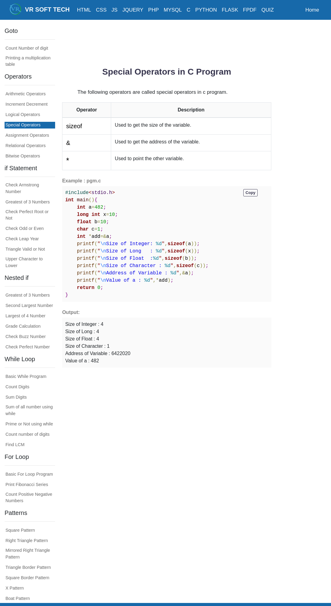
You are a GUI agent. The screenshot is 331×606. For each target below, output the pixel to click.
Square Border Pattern (27, 577)
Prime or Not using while (29, 423)
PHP (153, 10)
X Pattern (14, 588)
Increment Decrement (26, 104)
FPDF (249, 10)
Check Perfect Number (27, 346)
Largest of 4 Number (25, 315)
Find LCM (14, 444)
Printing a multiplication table (28, 61)
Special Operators (22, 124)
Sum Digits (16, 397)
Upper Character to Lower (24, 262)
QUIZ (267, 10)
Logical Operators (22, 114)
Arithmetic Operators (25, 93)
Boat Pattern (17, 598)
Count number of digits (27, 434)
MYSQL (173, 10)
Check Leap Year (22, 238)
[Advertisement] (173, 41)
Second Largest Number (29, 305)
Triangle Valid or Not (25, 249)
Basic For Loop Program (29, 474)
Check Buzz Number (25, 336)
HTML (84, 10)
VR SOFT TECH (39, 9)
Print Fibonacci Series (26, 484)
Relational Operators (25, 145)
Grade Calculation (22, 326)
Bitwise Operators (22, 155)
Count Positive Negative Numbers (28, 497)
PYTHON (206, 10)
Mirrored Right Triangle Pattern (27, 553)
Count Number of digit (26, 48)
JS (114, 10)
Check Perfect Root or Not (27, 215)
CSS (101, 10)
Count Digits (17, 386)
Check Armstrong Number (22, 188)
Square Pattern (20, 530)
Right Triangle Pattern (26, 540)
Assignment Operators (27, 135)
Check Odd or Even (24, 228)
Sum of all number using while (29, 410)
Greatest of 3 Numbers (27, 201)
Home (312, 10)
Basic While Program (25, 376)
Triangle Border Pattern (28, 567)
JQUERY (132, 10)
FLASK (230, 10)
